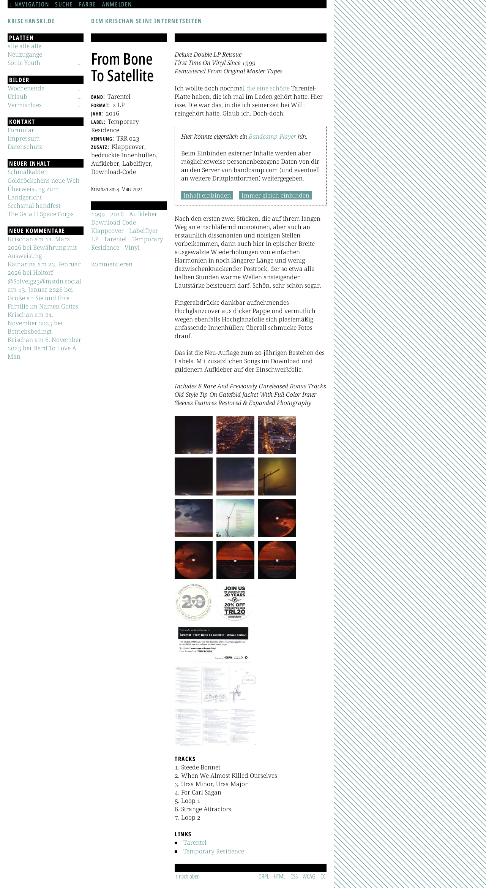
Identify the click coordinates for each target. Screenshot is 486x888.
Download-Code (113, 222)
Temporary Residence (213, 851)
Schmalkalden (28, 172)
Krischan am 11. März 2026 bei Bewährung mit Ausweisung (42, 247)
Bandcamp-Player (272, 136)
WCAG (309, 876)
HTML (280, 876)
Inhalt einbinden (207, 195)
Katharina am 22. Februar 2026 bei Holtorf (44, 268)
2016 (117, 214)
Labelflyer (143, 230)
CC (323, 876)
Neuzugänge (25, 54)
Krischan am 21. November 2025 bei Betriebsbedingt (35, 323)
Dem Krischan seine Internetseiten (146, 21)
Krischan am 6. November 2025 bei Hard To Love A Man (44, 348)
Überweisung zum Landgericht (33, 193)
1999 (98, 214)
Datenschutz (25, 146)
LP (94, 239)
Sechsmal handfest (34, 205)
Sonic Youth (24, 63)
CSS (294, 876)
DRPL (264, 876)
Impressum (24, 138)
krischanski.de (31, 21)
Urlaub (17, 96)
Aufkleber (143, 214)
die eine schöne (268, 88)
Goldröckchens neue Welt (43, 180)
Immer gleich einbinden (275, 195)
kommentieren (112, 264)
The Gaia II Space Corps (41, 214)
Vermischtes (25, 105)
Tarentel (195, 842)
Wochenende (26, 88)
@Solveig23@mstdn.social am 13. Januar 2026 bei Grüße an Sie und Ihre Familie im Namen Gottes (44, 293)
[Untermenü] (79, 63)
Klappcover (107, 230)
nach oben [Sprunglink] (189, 876)
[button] (194, 435)
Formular (21, 130)
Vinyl (132, 247)
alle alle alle (24, 46)
